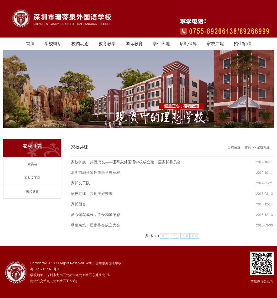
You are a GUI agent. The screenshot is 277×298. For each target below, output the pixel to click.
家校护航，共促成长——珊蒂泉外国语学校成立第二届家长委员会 (126, 162)
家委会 (32, 164)
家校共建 (215, 43)
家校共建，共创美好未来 (92, 193)
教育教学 (107, 43)
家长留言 (78, 204)
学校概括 (53, 43)
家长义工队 (32, 178)
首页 (30, 43)
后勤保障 (188, 43)
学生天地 (161, 43)
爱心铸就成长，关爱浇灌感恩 (95, 214)
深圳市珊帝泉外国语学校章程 (95, 172)
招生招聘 (242, 43)
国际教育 (134, 43)
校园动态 (80, 43)
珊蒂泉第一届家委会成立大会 (95, 225)
